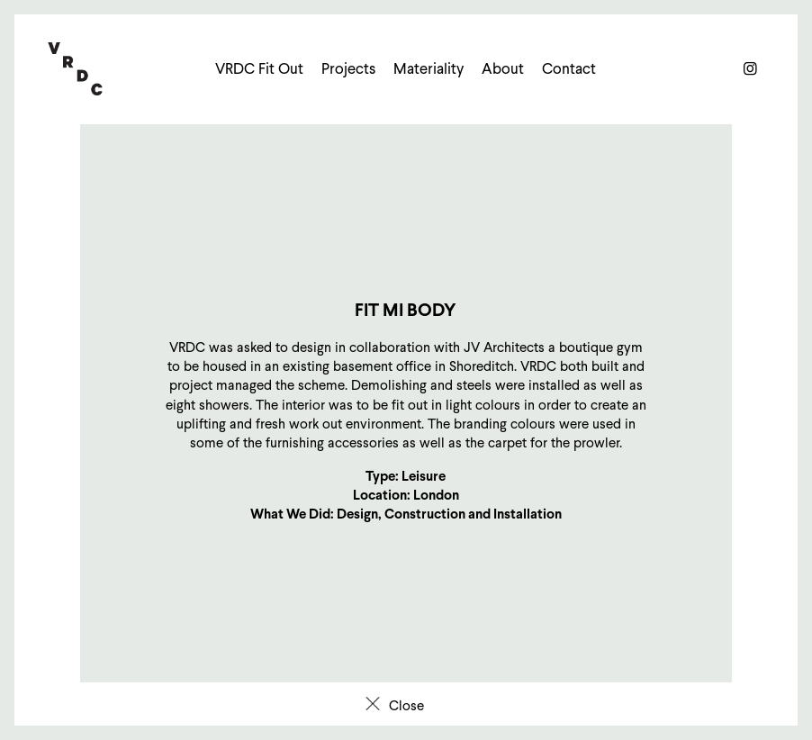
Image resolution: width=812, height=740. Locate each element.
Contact (569, 69)
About (503, 69)
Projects (348, 69)
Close (406, 705)
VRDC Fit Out (259, 69)
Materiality (428, 69)
